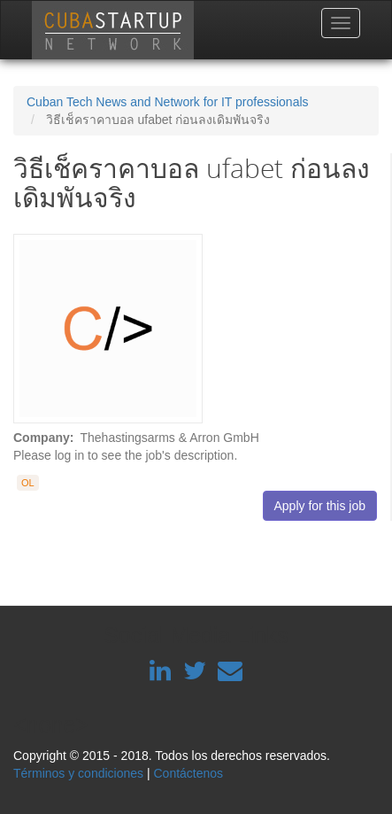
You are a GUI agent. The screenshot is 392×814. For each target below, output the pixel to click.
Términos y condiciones (78, 773)
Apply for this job (320, 506)
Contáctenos (188, 773)
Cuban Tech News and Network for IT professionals (168, 102)
